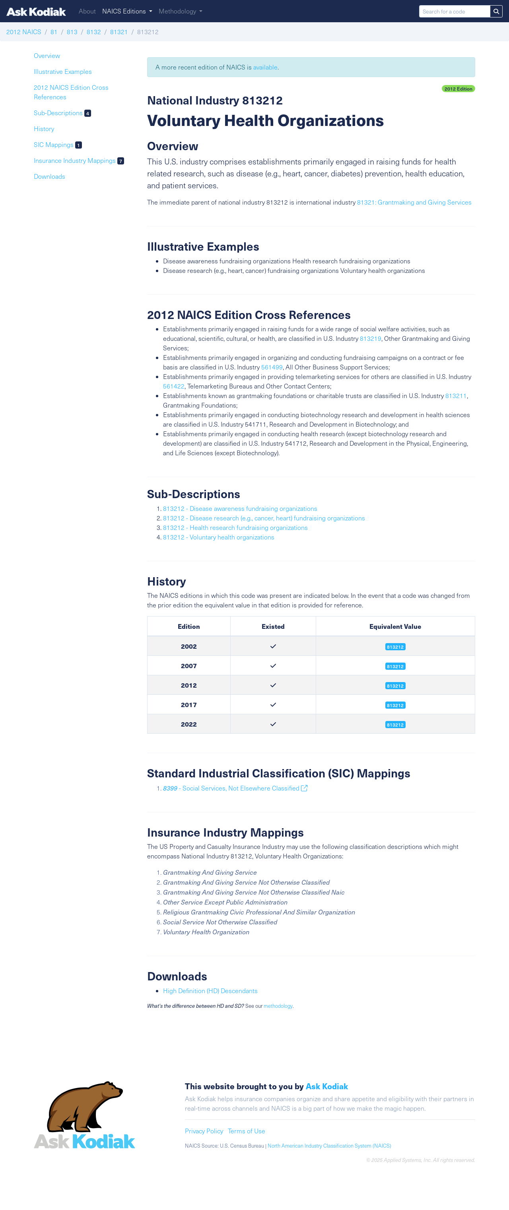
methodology (278, 1005)
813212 (395, 685)
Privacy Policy (204, 1131)
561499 (272, 367)
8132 (94, 31)
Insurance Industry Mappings (79, 160)
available (265, 67)
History (44, 128)
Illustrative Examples (63, 71)
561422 (174, 386)
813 (72, 31)
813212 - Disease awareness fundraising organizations (240, 508)
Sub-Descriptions (62, 112)
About (87, 11)
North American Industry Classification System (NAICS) (329, 1145)
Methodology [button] (178, 11)
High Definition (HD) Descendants (210, 990)
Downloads (49, 176)
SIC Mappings (58, 144)
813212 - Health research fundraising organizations (235, 527)
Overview (47, 55)
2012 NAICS (23, 31)
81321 (119, 31)
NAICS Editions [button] (125, 11)
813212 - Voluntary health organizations (218, 537)
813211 (456, 395)
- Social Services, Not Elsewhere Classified (235, 788)
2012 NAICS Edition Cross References (71, 92)
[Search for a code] (454, 11)
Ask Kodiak (327, 1086)
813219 (370, 338)
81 (54, 31)
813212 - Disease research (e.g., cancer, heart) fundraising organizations (264, 518)
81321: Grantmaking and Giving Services (414, 202)
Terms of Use (246, 1131)
